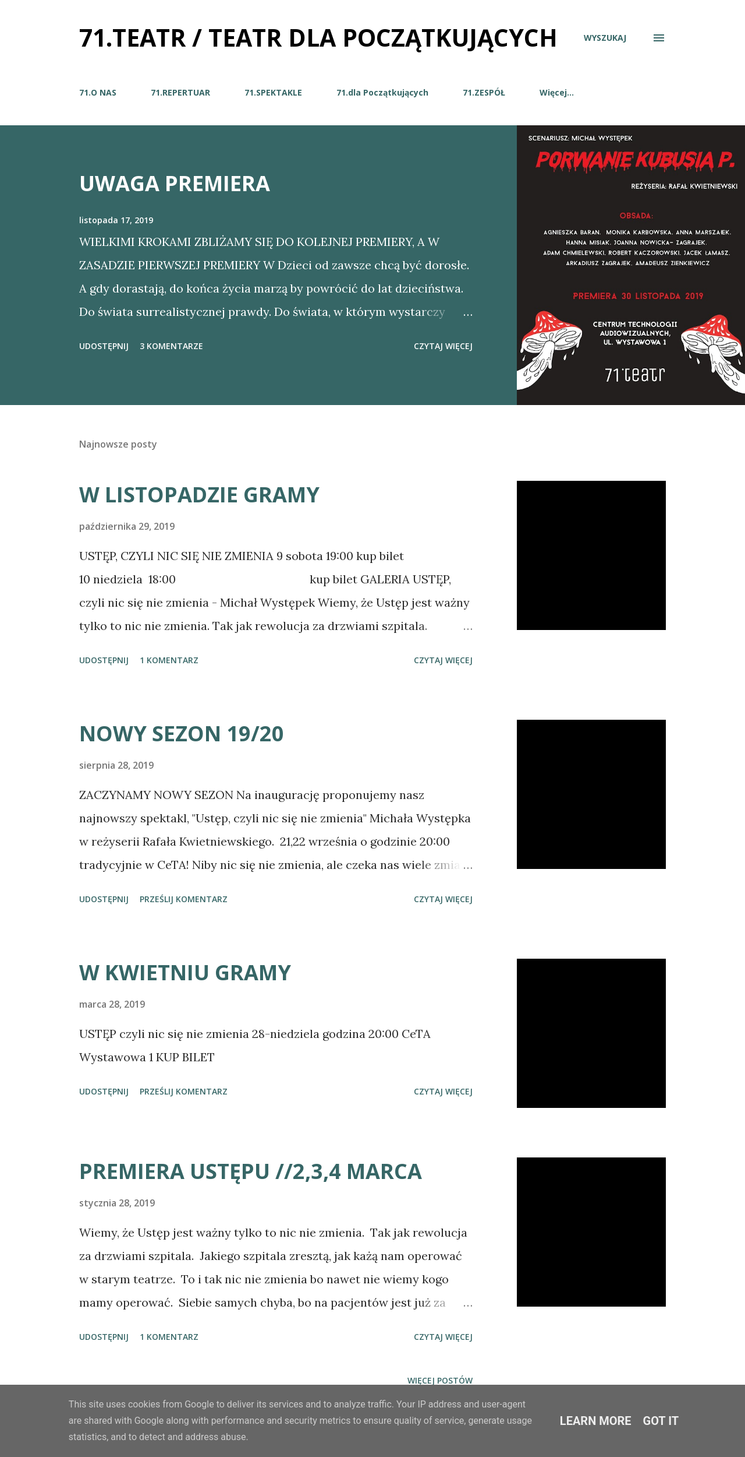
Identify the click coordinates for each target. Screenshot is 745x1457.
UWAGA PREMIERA (174, 183)
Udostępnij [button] (104, 345)
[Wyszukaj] (605, 38)
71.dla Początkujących (382, 92)
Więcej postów (440, 1380)
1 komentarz (169, 660)
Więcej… (557, 92)
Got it (661, 1421)
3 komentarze (171, 345)
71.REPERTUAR (180, 92)
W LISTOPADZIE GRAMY (199, 494)
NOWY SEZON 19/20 (181, 733)
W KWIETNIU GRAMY (185, 972)
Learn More (596, 1421)
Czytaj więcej (443, 345)
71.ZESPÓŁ (484, 92)
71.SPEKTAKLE (273, 92)
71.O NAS (97, 92)
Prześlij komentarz (184, 899)
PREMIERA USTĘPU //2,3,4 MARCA (250, 1171)
